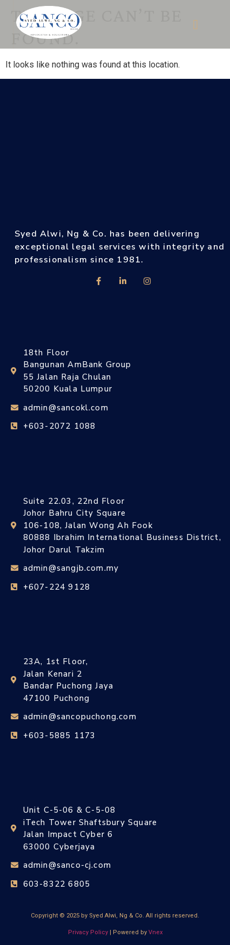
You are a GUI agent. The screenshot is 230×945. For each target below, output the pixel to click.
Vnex (155, 932)
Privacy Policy (88, 932)
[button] (195, 24)
